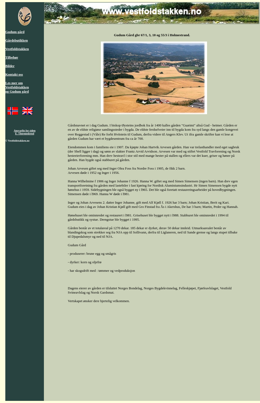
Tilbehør (11, 57)
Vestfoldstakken (17, 49)
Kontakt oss (14, 74)
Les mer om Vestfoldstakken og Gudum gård (17, 87)
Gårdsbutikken (16, 40)
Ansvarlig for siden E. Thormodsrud (25, 132)
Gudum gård (14, 32)
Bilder (10, 66)
